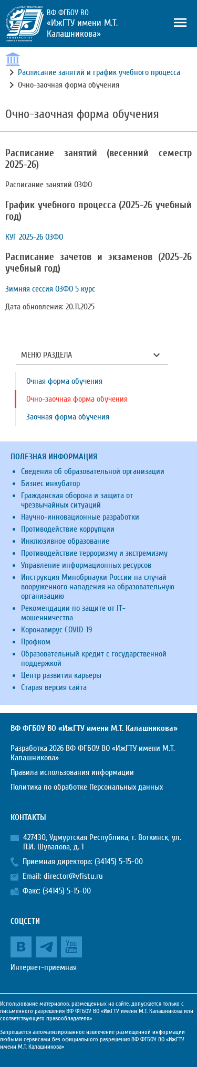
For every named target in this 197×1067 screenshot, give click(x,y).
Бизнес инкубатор (50, 483)
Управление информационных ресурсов (86, 565)
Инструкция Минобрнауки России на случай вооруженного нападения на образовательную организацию (97, 587)
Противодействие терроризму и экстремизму (94, 553)
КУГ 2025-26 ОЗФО (34, 237)
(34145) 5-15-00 (119, 861)
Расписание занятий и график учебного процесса (99, 72)
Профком (35, 641)
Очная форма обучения (64, 381)
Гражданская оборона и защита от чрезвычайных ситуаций (77, 500)
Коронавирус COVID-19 (56, 629)
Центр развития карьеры (61, 675)
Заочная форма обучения (67, 417)
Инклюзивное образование (65, 541)
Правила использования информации (72, 772)
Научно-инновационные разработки (80, 517)
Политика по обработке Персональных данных (87, 787)
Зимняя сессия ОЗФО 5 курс (50, 289)
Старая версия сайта (54, 687)
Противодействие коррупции (68, 529)
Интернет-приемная (44, 967)
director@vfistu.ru (73, 876)
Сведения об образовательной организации (92, 471)
